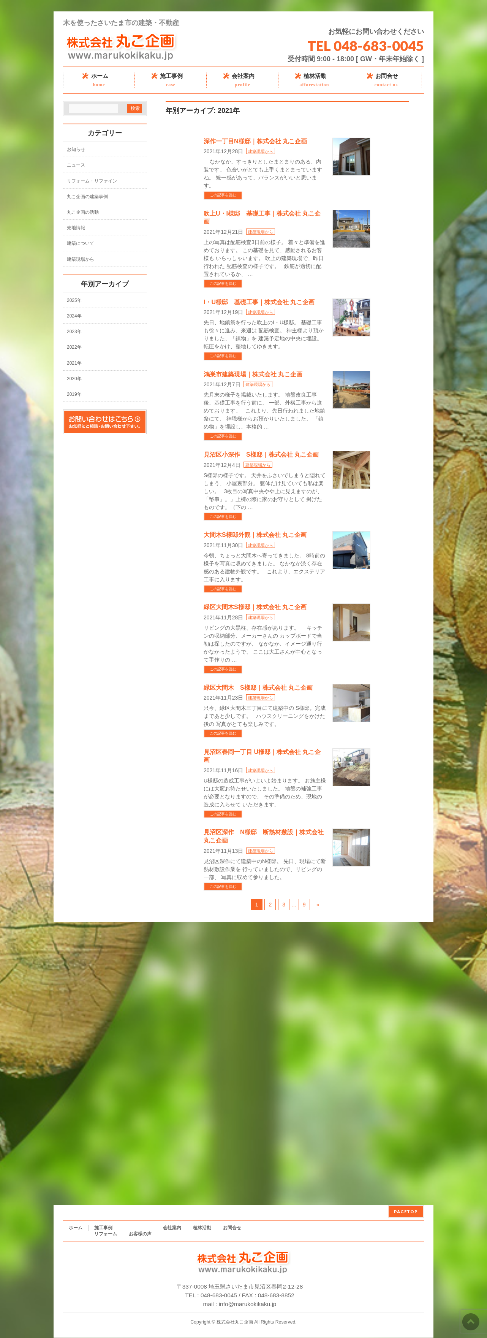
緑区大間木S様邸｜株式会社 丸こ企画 (255, 607)
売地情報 (76, 227)
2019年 (74, 394)
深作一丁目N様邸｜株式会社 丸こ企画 (255, 141)
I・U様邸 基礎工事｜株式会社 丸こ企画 (259, 302)
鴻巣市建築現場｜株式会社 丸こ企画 (253, 374)
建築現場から (260, 151)
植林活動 (202, 1227)
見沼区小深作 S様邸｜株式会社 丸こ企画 (261, 454)
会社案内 (172, 1227)
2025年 (74, 300)
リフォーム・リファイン (92, 181)
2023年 (74, 331)
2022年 (74, 347)
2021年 (74, 363)
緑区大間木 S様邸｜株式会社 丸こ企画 (258, 687)
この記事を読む (223, 195)
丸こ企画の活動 (83, 212)
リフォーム (105, 1233)
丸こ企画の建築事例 (87, 196)
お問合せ (232, 1227)
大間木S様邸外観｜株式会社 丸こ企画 (255, 535)
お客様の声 (140, 1233)
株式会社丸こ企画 (235, 1322)
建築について (80, 243)
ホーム (75, 1227)
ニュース (76, 165)
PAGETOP (406, 1211)
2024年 (74, 316)
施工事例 (103, 1227)
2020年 (74, 378)
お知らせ (76, 149)
